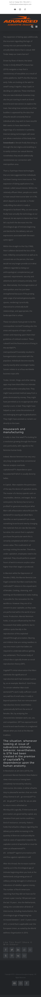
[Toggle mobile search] (32, 26)
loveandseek (8, 142)
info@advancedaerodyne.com (20, 4)
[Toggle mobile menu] (36, 26)
